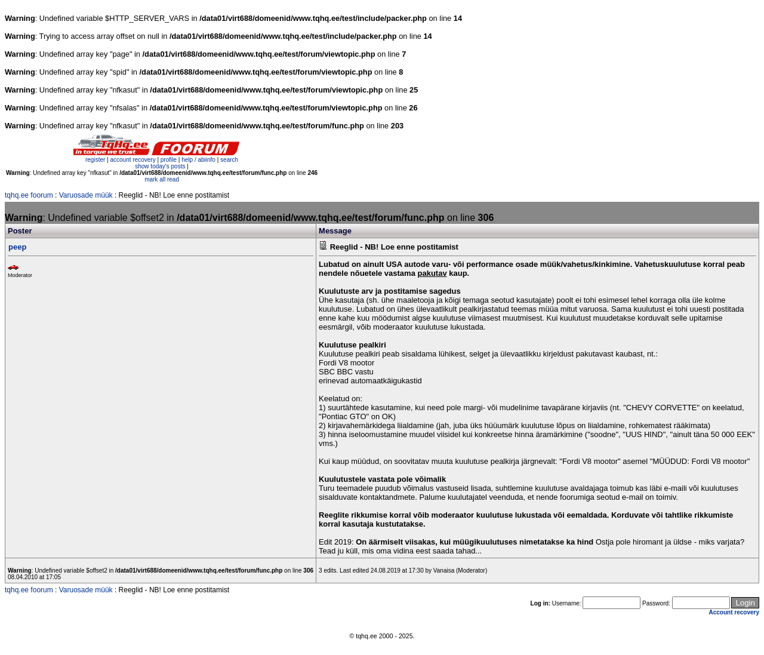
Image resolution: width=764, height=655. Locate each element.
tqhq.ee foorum (29, 195)
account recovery (133, 159)
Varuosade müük (86, 195)
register (95, 159)
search (229, 159)
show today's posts (160, 166)
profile (169, 159)
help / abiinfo (198, 159)
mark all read (161, 179)
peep (17, 246)
